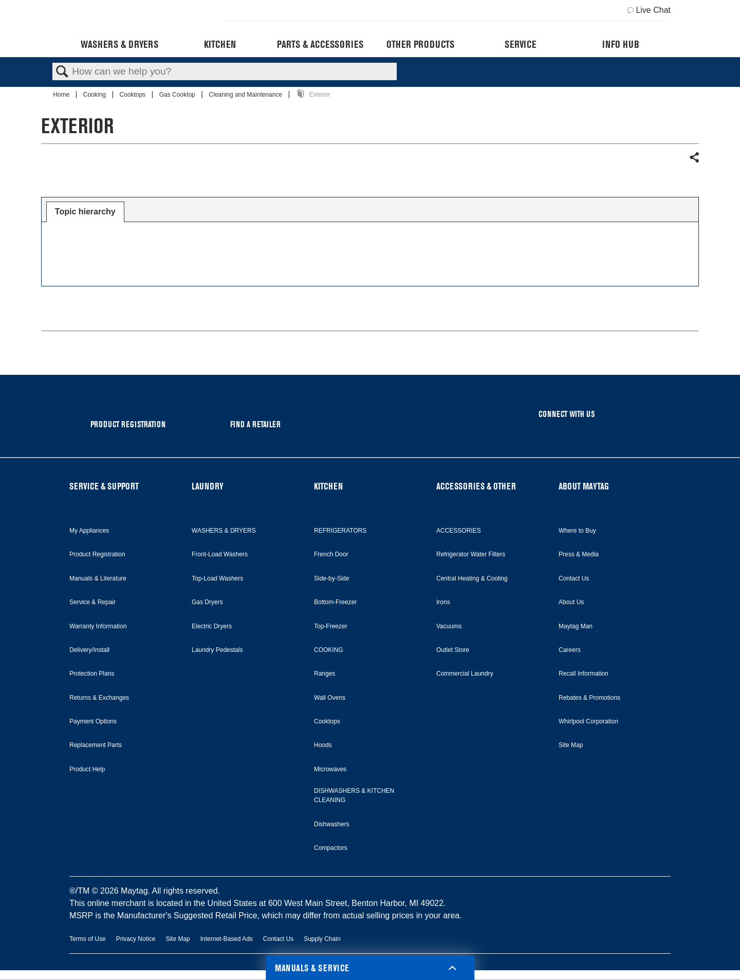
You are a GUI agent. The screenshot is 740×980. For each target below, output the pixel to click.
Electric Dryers (212, 626)
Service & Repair (92, 602)
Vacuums (448, 626)
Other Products (420, 44)
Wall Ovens (329, 697)
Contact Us (574, 578)
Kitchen (220, 44)
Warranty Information (98, 626)
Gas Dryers (207, 602)
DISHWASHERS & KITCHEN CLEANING (354, 795)
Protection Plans (91, 673)
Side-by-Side (331, 578)
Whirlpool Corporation (588, 721)
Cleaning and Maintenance (246, 94)
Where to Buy (577, 530)
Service (520, 44)
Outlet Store (452, 650)
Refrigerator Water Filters (470, 554)
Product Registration (97, 554)
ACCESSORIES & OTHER (476, 486)
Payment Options (93, 721)
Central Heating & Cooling (472, 578)
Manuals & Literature (97, 578)
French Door (331, 554)
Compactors (330, 847)
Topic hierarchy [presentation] (85, 211)
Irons (443, 602)
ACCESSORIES (458, 530)
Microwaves (330, 769)
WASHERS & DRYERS (224, 530)
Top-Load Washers (217, 578)
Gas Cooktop (178, 94)
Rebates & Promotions (589, 697)
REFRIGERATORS (340, 530)
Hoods (323, 745)
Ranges (324, 673)
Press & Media (579, 554)
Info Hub (620, 44)
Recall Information (583, 673)
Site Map (571, 745)
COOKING (328, 650)
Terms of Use (87, 938)
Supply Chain (322, 938)
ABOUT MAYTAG (584, 486)
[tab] (85, 212)
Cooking (95, 94)
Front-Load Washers (220, 554)
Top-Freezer (330, 626)
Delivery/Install (89, 650)
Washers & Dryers (119, 44)
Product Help (87, 769)
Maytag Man (576, 626)
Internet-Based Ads (226, 938)
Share (694, 158)
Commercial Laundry (464, 673)
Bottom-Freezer (335, 602)
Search (62, 72)
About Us (571, 602)
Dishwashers (331, 824)
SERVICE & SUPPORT (104, 486)
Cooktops (133, 94)
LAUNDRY (208, 486)
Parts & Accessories (320, 44)
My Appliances (89, 530)
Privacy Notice (136, 938)
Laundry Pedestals (217, 650)
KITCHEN (328, 486)
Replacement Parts (95, 745)
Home (62, 94)
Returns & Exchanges (99, 697)
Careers (570, 650)
